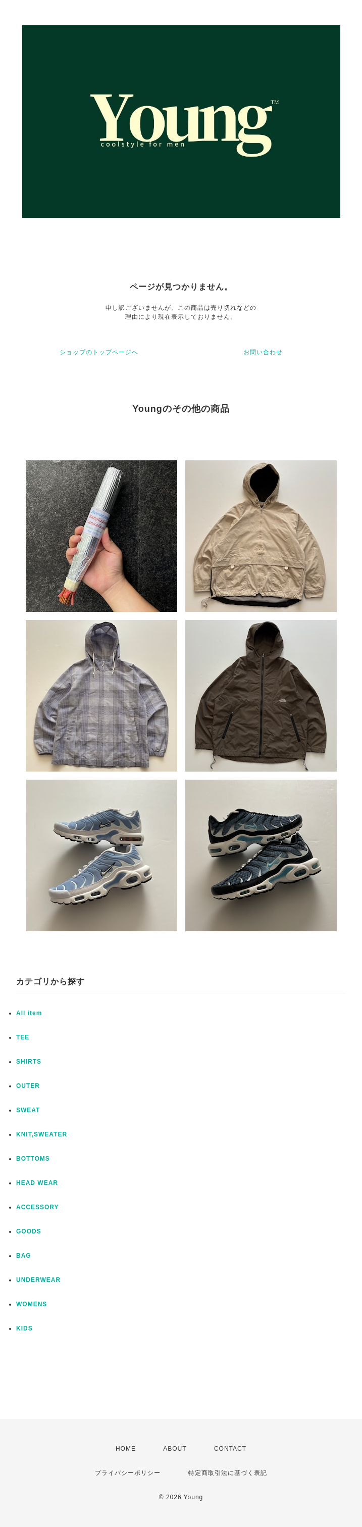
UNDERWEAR (38, 1279)
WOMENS (31, 1304)
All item (29, 1013)
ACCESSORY (37, 1207)
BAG (23, 1255)
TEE (22, 1037)
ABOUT (174, 1448)
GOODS (28, 1231)
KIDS (24, 1328)
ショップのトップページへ (99, 352)
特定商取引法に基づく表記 (227, 1472)
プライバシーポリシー (128, 1472)
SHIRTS (28, 1061)
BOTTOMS (33, 1158)
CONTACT (230, 1448)
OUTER (28, 1085)
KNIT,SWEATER (41, 1134)
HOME (126, 1448)
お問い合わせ (263, 352)
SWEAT (28, 1110)
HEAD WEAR (37, 1182)
